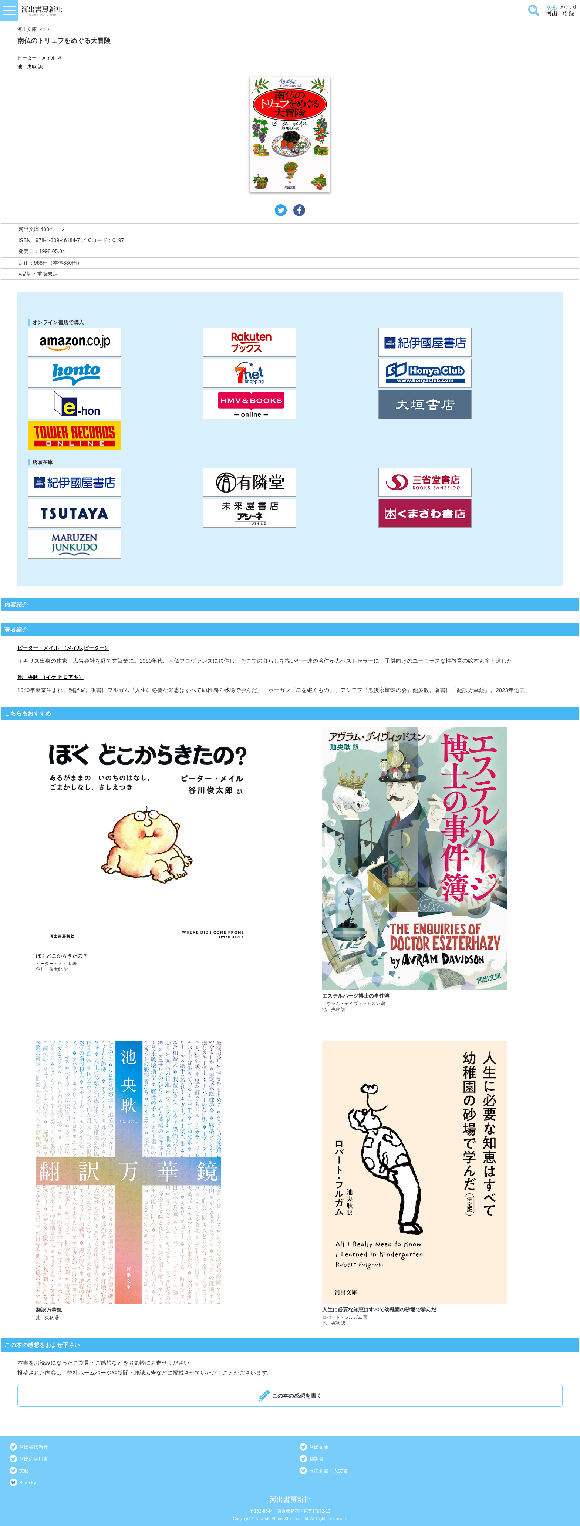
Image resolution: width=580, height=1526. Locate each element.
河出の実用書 (33, 1459)
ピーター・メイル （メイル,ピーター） (63, 648)
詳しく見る (147, 870)
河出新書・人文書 (328, 1470)
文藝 (24, 1470)
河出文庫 (318, 1447)
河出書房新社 (33, 1447)
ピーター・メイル (36, 58)
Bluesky (27, 1482)
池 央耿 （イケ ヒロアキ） (50, 677)
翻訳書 (316, 1459)
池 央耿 (27, 67)
